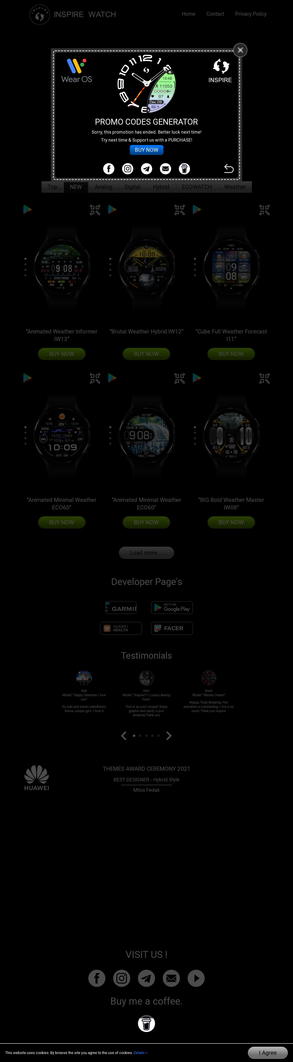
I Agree (268, 1052)
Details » (140, 1053)
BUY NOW (146, 155)
